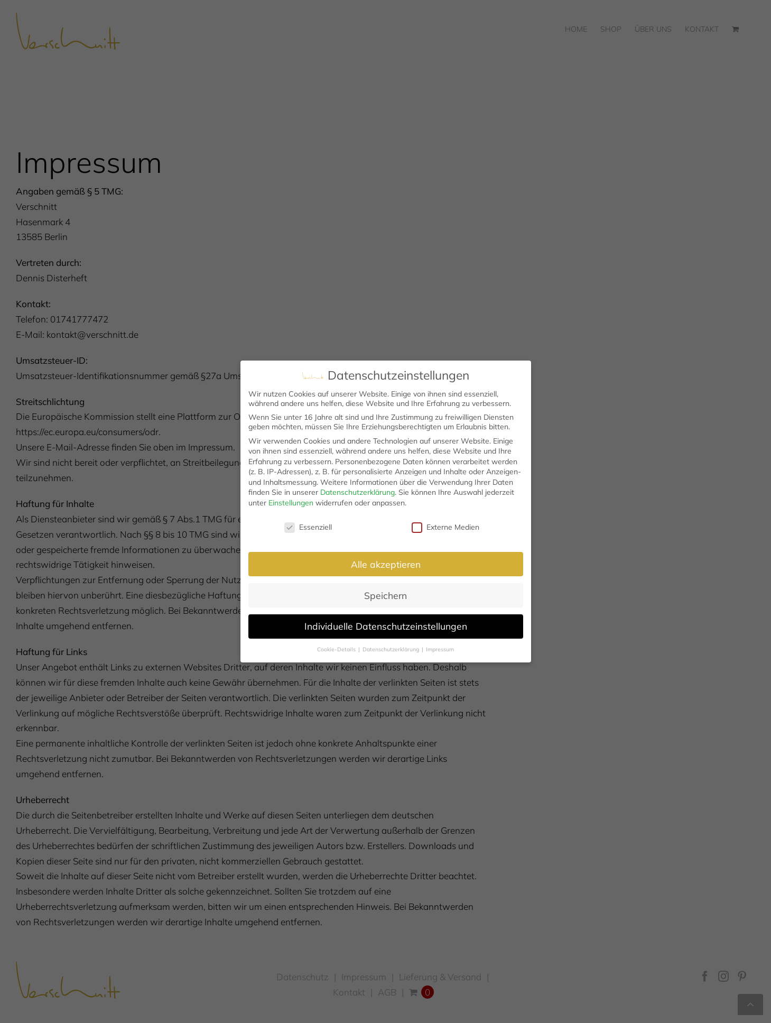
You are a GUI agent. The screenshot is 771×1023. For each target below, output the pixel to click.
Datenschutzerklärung (357, 492)
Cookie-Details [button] (337, 649)
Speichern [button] (385, 595)
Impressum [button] (440, 649)
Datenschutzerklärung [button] (392, 649)
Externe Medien (445, 527)
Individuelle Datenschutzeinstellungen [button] (385, 626)
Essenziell (308, 527)
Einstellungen (290, 503)
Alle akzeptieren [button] (386, 564)
